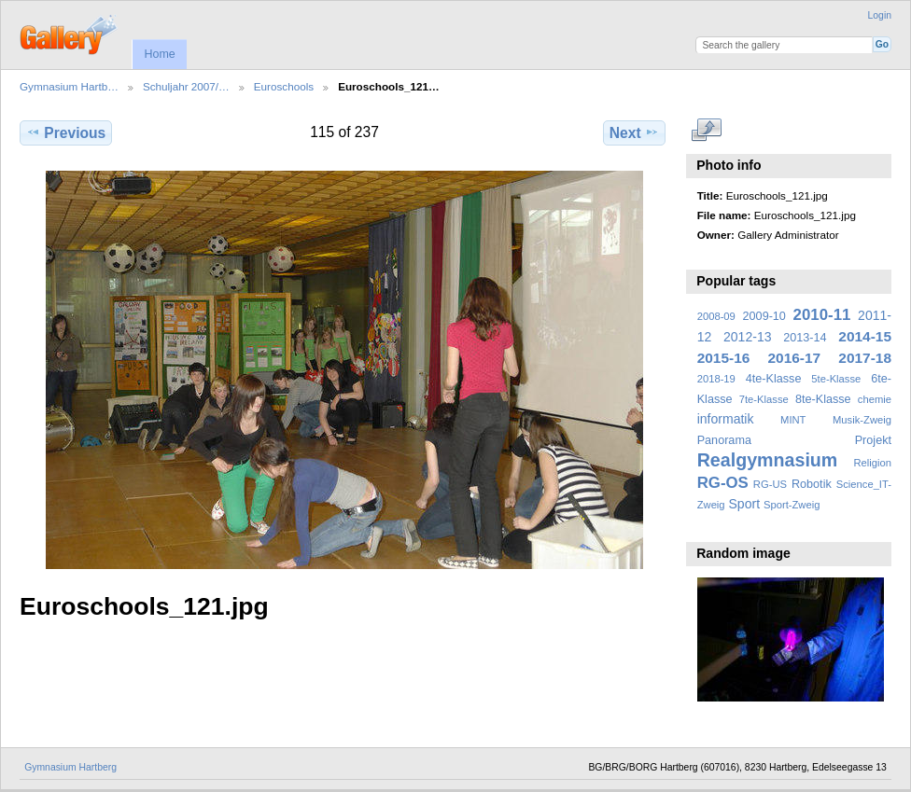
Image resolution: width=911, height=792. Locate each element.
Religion (872, 462)
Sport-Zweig (792, 504)
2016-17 (794, 358)
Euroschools (284, 86)
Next (634, 132)
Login (879, 15)
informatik (725, 418)
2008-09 (716, 316)
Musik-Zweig (862, 419)
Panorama (724, 440)
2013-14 (804, 337)
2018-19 (716, 378)
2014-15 (864, 336)
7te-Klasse (764, 399)
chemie (874, 399)
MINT (793, 419)
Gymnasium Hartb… (69, 86)
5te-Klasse (836, 378)
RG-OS (723, 483)
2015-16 (723, 358)
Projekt (873, 440)
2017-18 (864, 358)
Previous (65, 132)
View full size (707, 131)
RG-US (770, 484)
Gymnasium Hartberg (70, 767)
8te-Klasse (823, 399)
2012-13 (747, 336)
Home (159, 54)
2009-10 (764, 316)
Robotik (812, 484)
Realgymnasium (767, 460)
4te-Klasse (774, 378)
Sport (745, 503)
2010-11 (822, 315)
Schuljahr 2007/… (186, 86)
